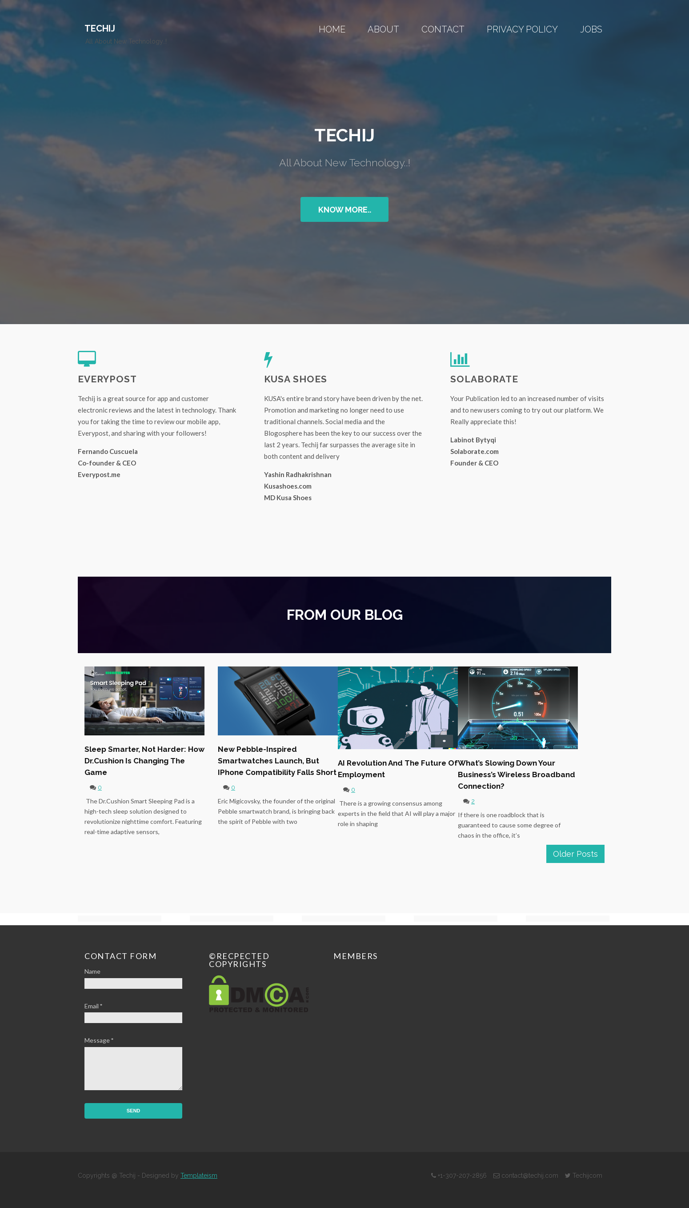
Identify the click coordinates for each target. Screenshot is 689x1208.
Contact (443, 29)
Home (332, 29)
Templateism (198, 1175)
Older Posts (575, 854)
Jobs (591, 29)
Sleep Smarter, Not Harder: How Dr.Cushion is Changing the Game (144, 761)
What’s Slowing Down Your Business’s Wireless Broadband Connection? (516, 775)
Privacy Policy (522, 29)
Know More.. (344, 209)
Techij (99, 28)
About (383, 29)
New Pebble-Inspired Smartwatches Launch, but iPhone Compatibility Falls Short (277, 761)
